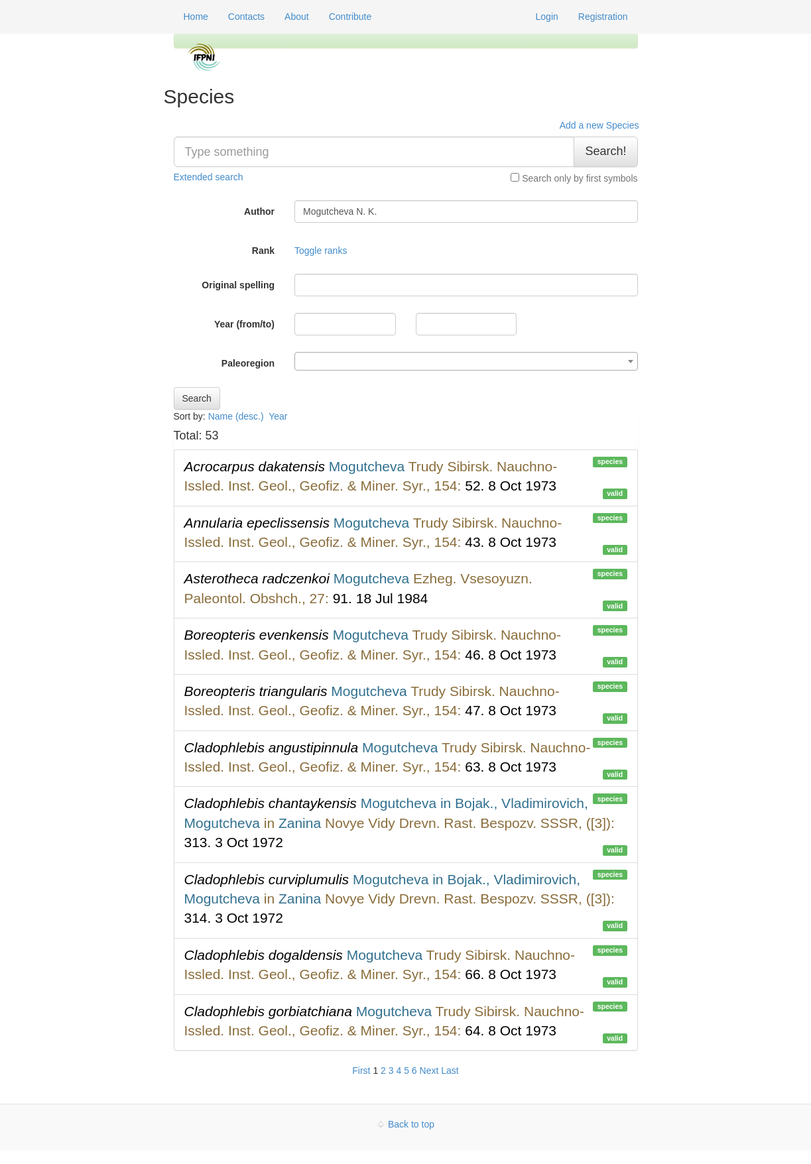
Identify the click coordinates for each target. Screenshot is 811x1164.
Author (259, 211)
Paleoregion (248, 363)
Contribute (350, 16)
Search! (605, 151)
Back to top (411, 1124)
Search (197, 398)
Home (196, 16)
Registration (603, 16)
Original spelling (238, 285)
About (296, 16)
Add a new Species (599, 125)
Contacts (246, 16)
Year (279, 416)
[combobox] (466, 361)
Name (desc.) (236, 416)
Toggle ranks (320, 250)
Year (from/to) (244, 324)
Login (547, 16)
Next (429, 1070)
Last (449, 1070)
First (361, 1070)
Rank (263, 250)
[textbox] (466, 362)
